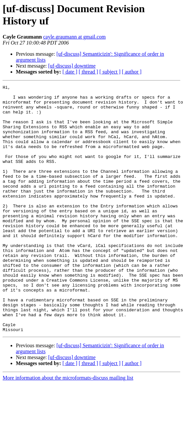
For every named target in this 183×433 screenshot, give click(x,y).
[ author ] (132, 72)
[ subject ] (110, 72)
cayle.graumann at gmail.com (74, 37)
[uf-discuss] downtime (72, 66)
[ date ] (69, 72)
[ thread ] (88, 72)
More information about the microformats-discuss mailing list (68, 427)
